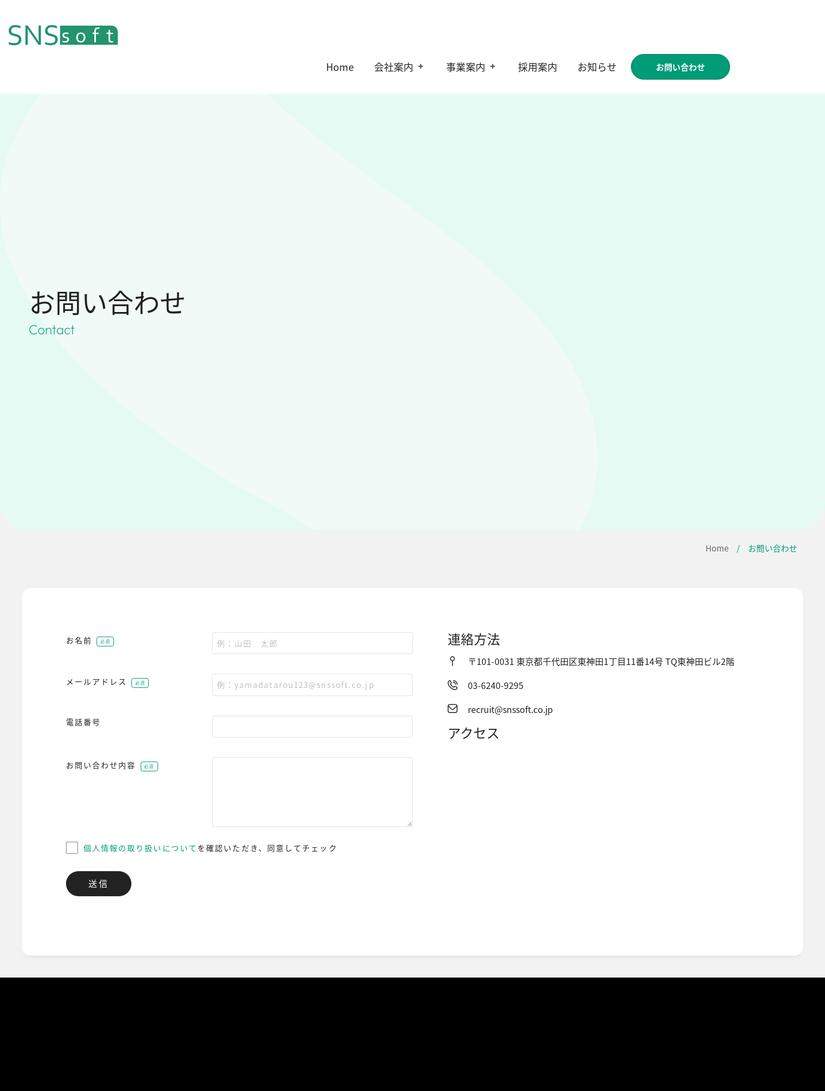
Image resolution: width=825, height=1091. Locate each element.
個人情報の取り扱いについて (140, 847)
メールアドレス (97, 681)
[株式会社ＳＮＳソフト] (621, 830)
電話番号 (83, 721)
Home (717, 548)
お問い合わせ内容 (101, 764)
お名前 (79, 639)
